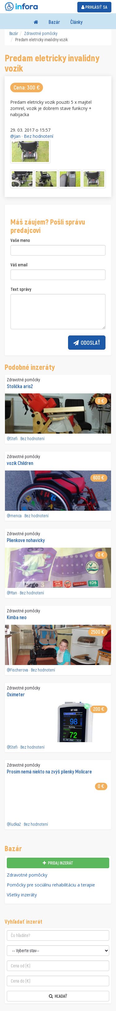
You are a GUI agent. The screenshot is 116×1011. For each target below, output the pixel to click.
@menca (14, 515)
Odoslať (86, 342)
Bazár (54, 22)
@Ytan (12, 592)
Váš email (19, 264)
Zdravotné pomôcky (40, 33)
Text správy (21, 289)
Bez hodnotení (38, 136)
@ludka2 (14, 824)
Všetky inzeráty (22, 895)
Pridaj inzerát (58, 862)
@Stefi (12, 438)
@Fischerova (17, 669)
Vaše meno (20, 240)
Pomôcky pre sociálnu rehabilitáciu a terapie (51, 885)
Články (76, 22)
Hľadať (58, 996)
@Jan (15, 136)
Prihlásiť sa (94, 7)
